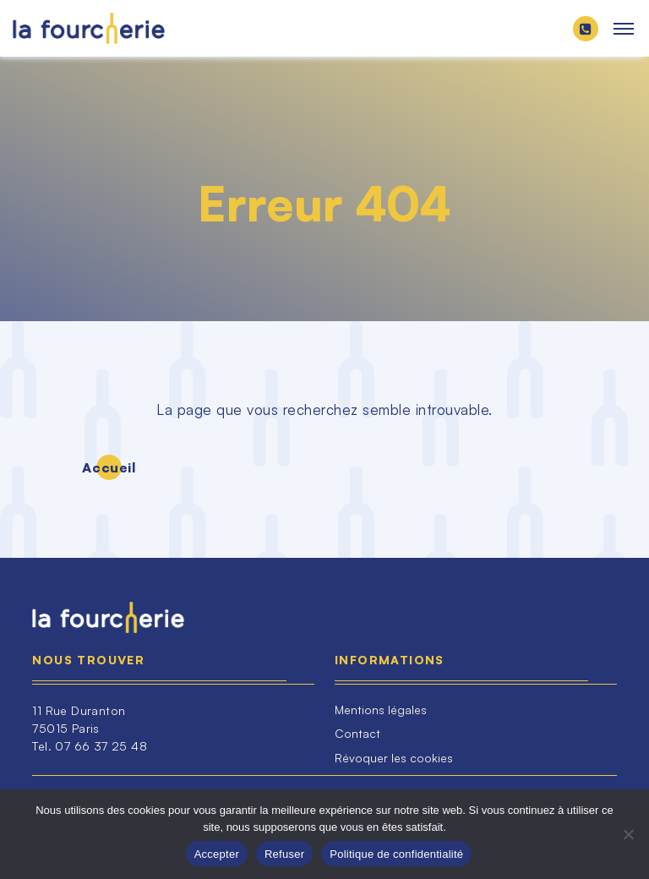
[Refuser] (627, 834)
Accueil (109, 467)
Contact (357, 733)
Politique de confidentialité (396, 854)
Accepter (216, 854)
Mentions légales (381, 709)
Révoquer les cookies (394, 758)
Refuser (284, 854)
